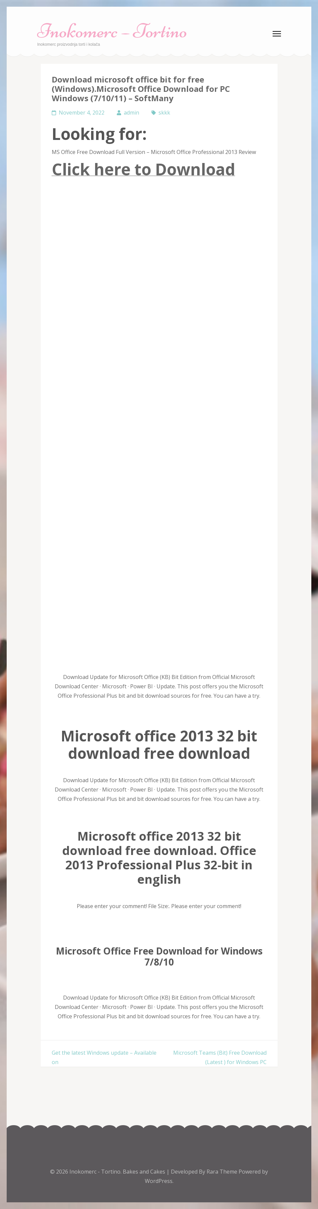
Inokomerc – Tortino (112, 31)
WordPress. (159, 1181)
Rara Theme (223, 1171)
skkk (164, 112)
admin (131, 112)
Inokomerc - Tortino (94, 1171)
